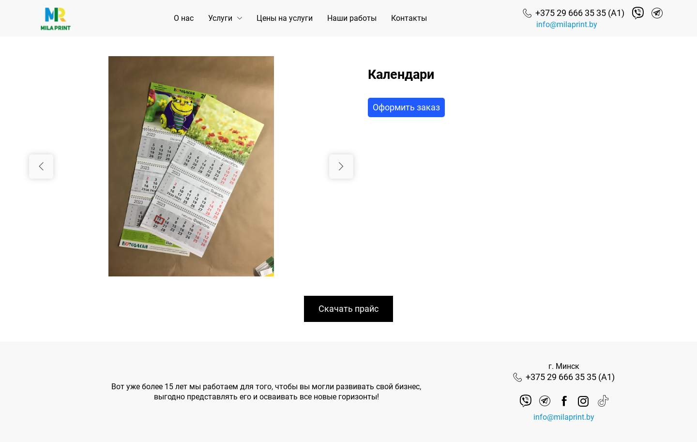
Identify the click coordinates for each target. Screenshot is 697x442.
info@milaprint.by (566, 24)
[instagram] (583, 401)
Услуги (220, 18)
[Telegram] (657, 13)
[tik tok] (603, 401)
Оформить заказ (406, 107)
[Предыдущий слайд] (41, 166)
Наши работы (352, 18)
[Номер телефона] (573, 13)
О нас (184, 18)
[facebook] (564, 401)
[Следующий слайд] (341, 166)
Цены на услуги (285, 18)
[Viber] (638, 13)
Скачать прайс (348, 309)
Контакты (409, 18)
